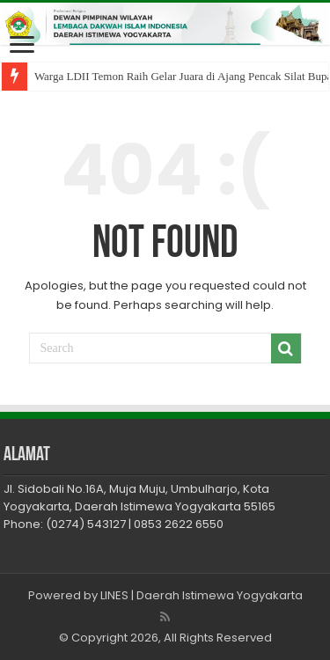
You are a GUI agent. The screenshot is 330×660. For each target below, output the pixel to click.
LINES (114, 595)
